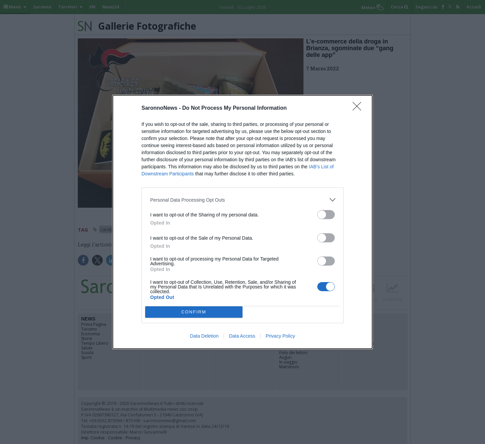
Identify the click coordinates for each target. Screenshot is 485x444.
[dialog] (242, 222)
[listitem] (242, 199)
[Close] (359, 108)
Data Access (242, 336)
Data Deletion (204, 336)
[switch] (326, 214)
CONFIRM (193, 312)
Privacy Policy (280, 336)
